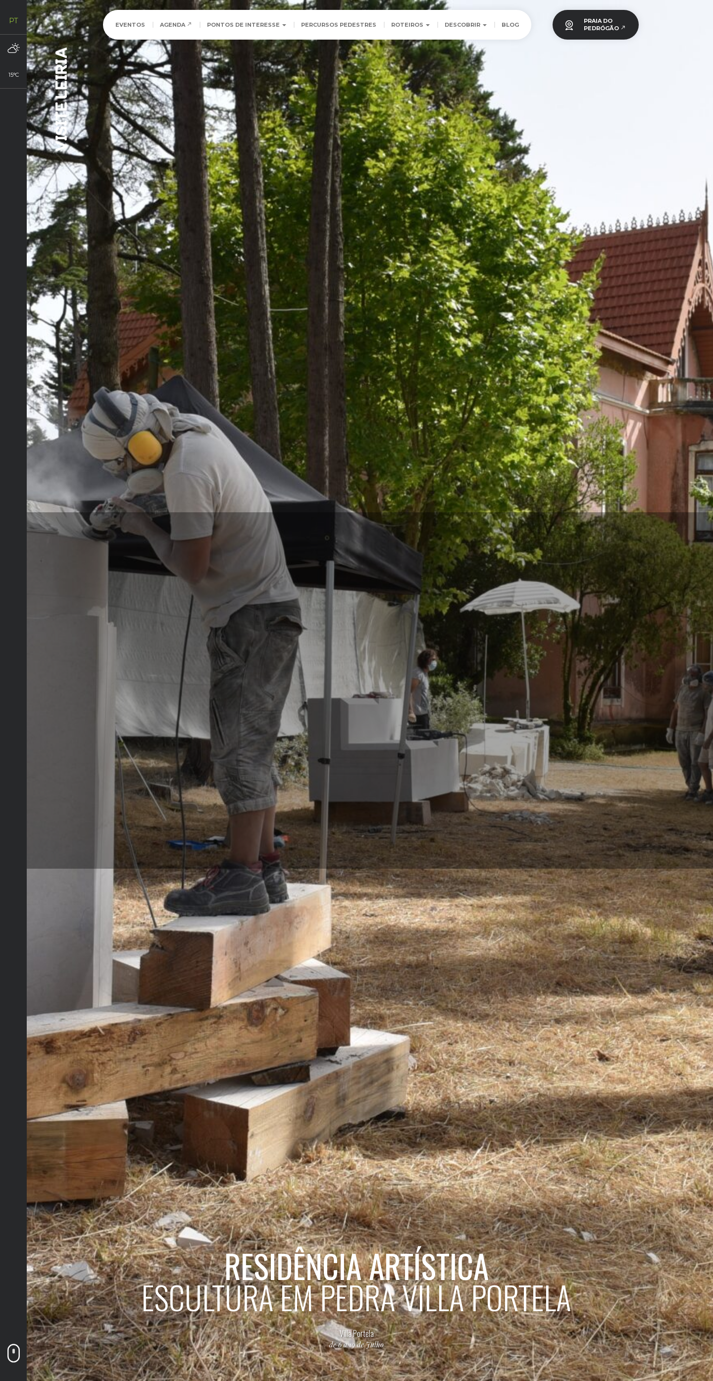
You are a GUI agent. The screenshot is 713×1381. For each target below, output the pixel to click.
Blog (510, 24)
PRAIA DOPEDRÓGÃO (605, 24)
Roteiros (410, 24)
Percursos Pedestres (338, 24)
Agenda (176, 24)
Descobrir (466, 24)
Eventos (130, 24)
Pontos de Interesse (246, 24)
